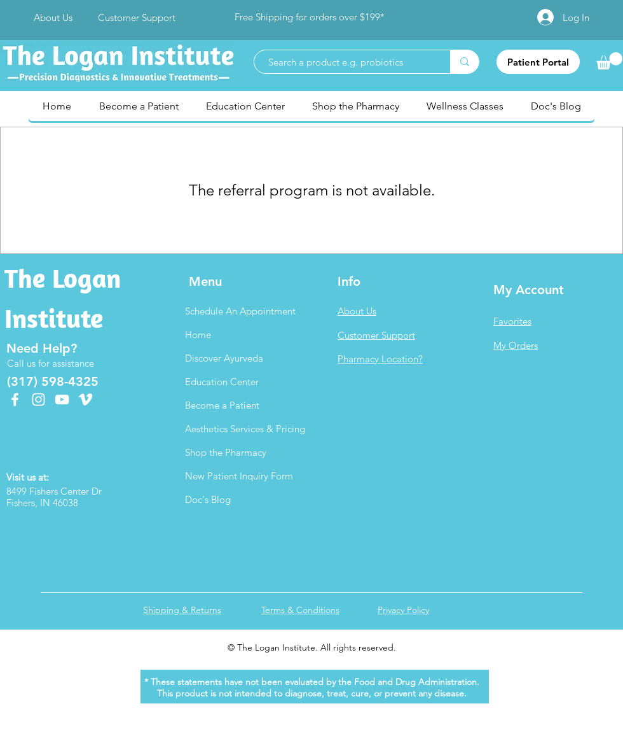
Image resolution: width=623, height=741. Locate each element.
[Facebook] (15, 399)
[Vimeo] (85, 399)
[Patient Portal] (538, 61)
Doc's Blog (208, 499)
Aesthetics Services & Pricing (245, 429)
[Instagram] (38, 399)
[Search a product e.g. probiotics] (345, 62)
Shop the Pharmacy (225, 452)
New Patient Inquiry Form (239, 476)
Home (198, 334)
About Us (357, 311)
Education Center (222, 382)
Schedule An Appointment (240, 311)
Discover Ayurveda (224, 358)
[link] (609, 60)
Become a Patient (222, 405)
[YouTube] (62, 399)
